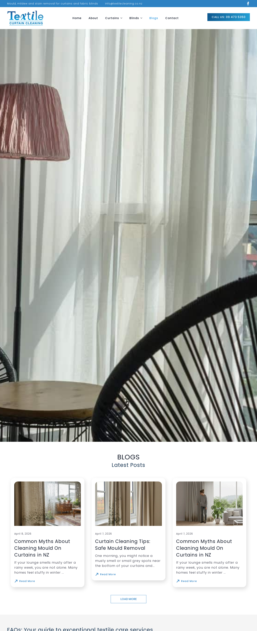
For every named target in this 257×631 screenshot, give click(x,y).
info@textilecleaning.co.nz (123, 3)
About (93, 18)
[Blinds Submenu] (142, 18)
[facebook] (248, 3)
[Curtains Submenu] (122, 18)
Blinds (134, 18)
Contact (172, 18)
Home (76, 18)
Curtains (112, 18)
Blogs (153, 18)
